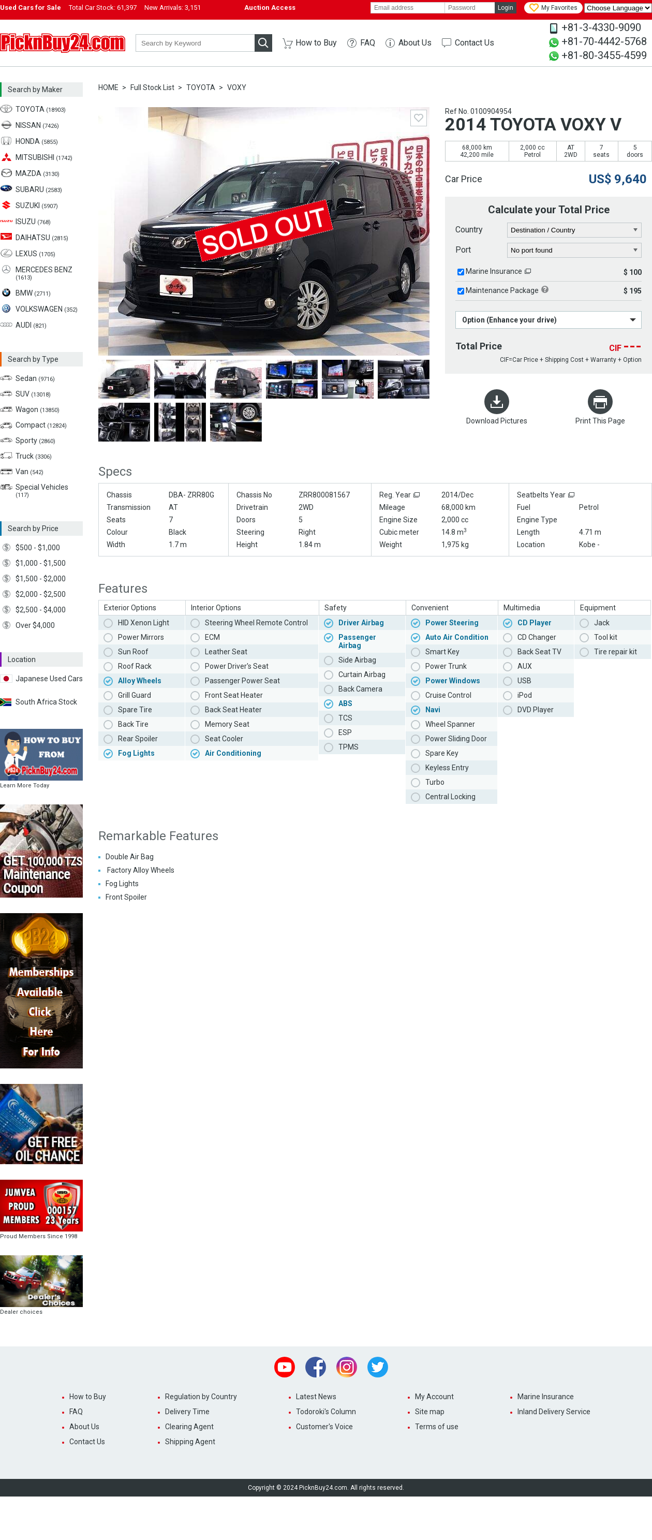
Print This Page (600, 421)
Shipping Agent (190, 1442)
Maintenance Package (502, 290)
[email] (408, 7)
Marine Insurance (494, 271)
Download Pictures (496, 421)
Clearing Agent (189, 1426)
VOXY (236, 87)
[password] (470, 7)
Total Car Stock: (103, 7)
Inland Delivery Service (553, 1411)
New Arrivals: (172, 7)
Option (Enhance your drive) (509, 320)
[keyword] (195, 43)
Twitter (377, 1367)
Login (505, 7)
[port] (575, 250)
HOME (108, 87)
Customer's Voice (324, 1426)
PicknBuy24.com (62, 43)
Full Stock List (152, 87)
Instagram (346, 1367)
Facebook (315, 1367)
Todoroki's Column (326, 1411)
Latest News (316, 1396)
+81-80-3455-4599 (604, 55)
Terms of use (436, 1426)
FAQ (367, 43)
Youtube (284, 1367)
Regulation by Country (201, 1396)
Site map (429, 1411)
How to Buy (316, 43)
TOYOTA (200, 87)
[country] (575, 230)
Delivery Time (187, 1411)
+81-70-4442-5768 (604, 41)
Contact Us (474, 43)
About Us (415, 43)
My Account (434, 1396)
